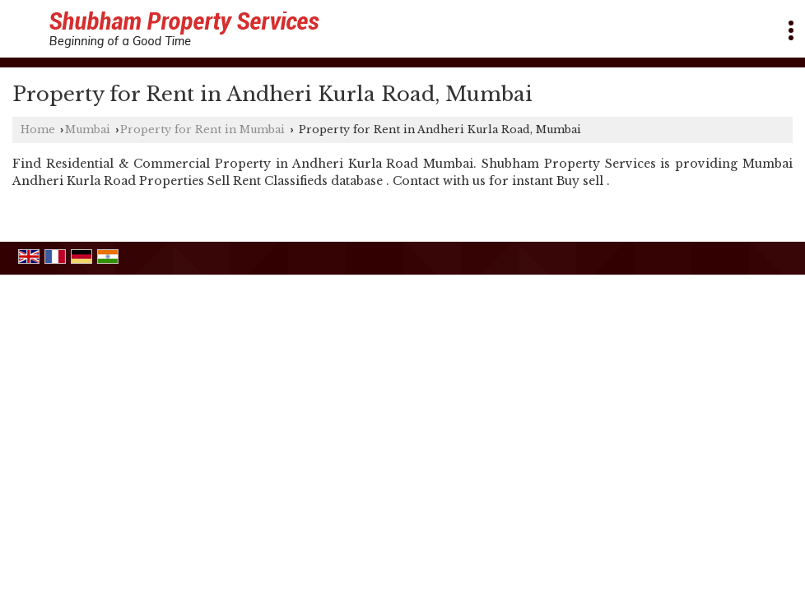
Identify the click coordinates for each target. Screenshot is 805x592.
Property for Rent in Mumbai (202, 129)
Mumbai (87, 129)
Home (38, 129)
